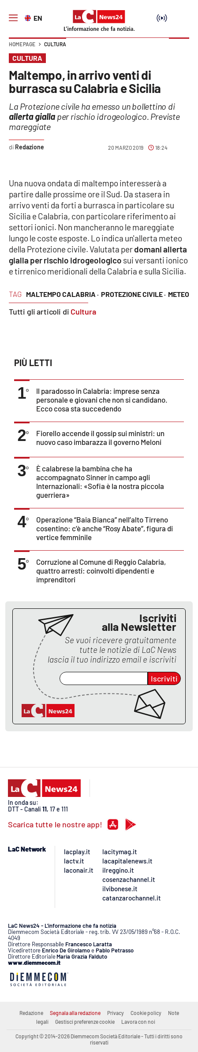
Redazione (31, 1013)
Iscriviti (164, 678)
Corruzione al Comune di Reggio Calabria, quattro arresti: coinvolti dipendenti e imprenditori (101, 570)
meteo (178, 294)
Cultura (55, 44)
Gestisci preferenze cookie (85, 1022)
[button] (179, 48)
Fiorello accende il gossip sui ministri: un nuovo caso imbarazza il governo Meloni (100, 437)
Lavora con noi (138, 1022)
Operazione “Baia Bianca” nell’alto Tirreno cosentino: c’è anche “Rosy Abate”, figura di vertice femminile (104, 528)
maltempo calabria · (62, 294)
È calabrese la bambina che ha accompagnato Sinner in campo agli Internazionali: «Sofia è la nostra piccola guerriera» (100, 481)
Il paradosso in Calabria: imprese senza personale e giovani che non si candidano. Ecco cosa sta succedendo (102, 399)
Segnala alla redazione (75, 1013)
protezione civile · (133, 294)
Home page (22, 44)
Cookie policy (146, 1013)
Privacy (115, 1013)
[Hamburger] (13, 18)
